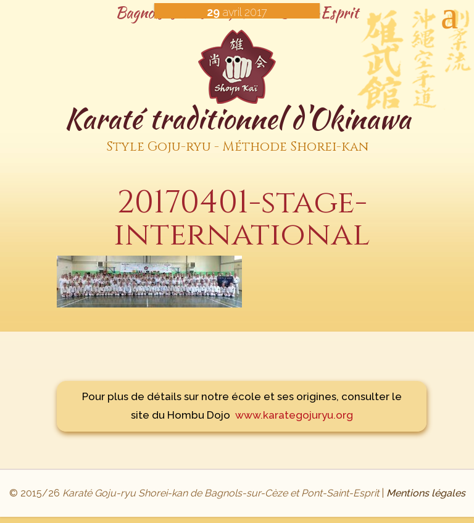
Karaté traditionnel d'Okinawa (237, 129)
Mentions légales (425, 493)
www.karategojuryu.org (294, 415)
